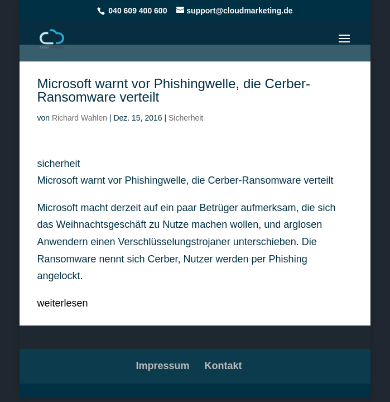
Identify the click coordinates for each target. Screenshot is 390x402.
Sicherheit (185, 117)
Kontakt (223, 365)
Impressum (162, 365)
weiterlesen (62, 303)
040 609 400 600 (137, 10)
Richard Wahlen (79, 117)
